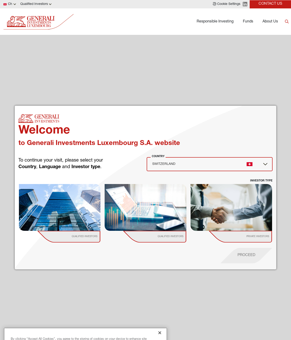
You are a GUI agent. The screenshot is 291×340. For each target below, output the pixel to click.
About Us (270, 22)
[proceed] (246, 255)
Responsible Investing (215, 22)
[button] (226, 4)
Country (158, 156)
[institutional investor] (75, 236)
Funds (248, 22)
